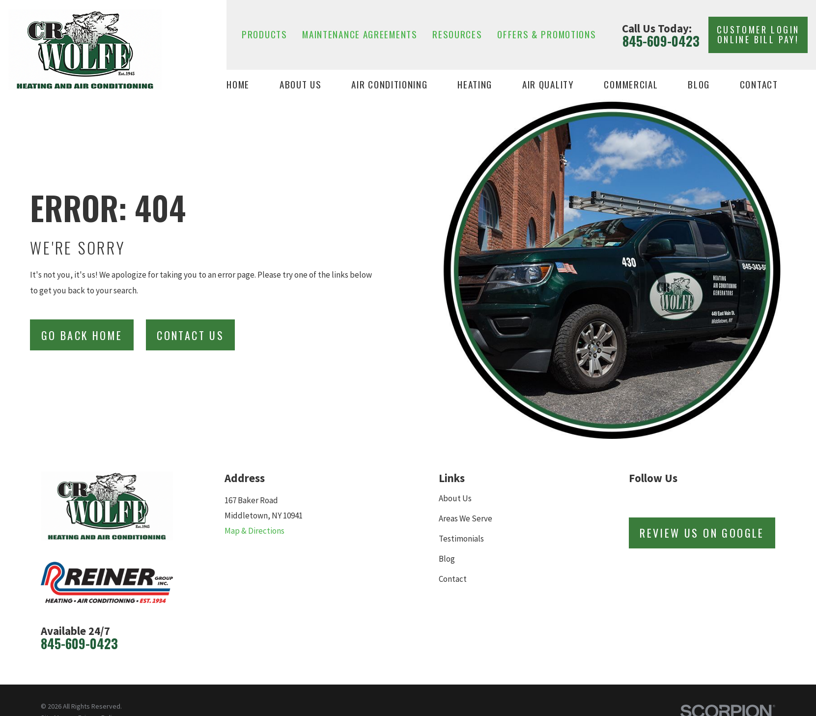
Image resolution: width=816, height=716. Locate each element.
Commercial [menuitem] (631, 84)
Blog (447, 558)
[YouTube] (731, 499)
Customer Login (758, 34)
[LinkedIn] (707, 499)
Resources (457, 34)
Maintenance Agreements (359, 34)
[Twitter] (683, 499)
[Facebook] (659, 499)
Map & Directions (254, 530)
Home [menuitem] (238, 84)
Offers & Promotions (546, 34)
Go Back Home (82, 335)
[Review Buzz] (635, 499)
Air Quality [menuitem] (548, 84)
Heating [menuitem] (474, 84)
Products (264, 34)
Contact (453, 578)
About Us (455, 498)
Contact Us (190, 335)
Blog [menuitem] (699, 84)
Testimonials (461, 538)
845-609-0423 (661, 41)
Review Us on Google (702, 533)
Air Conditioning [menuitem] (389, 84)
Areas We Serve (465, 518)
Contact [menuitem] (759, 84)
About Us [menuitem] (301, 84)
